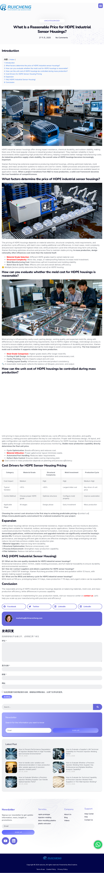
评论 (4, 641)
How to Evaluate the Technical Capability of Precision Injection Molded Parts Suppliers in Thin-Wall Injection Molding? (81, 779)
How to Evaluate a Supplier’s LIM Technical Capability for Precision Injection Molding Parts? (82, 751)
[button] (100, 5)
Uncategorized (52, 21)
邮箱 (4, 674)
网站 (3, 683)
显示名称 (6, 666)
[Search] (97, 707)
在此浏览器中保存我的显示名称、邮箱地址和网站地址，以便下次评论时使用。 (34, 692)
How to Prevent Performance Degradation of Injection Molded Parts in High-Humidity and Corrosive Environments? (35, 751)
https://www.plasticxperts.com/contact (20, 516)
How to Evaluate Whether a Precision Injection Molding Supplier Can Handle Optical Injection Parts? (33, 779)
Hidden (12, 59)
